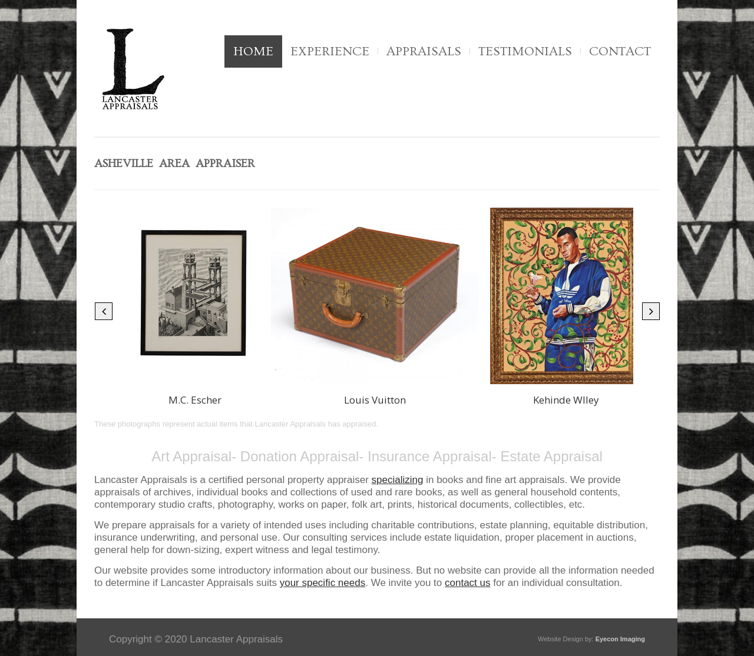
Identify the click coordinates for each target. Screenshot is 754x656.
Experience (329, 51)
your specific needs (323, 582)
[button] (104, 311)
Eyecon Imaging (620, 638)
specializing (398, 479)
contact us (468, 582)
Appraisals (423, 51)
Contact (620, 51)
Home (253, 51)
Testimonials (525, 51)
